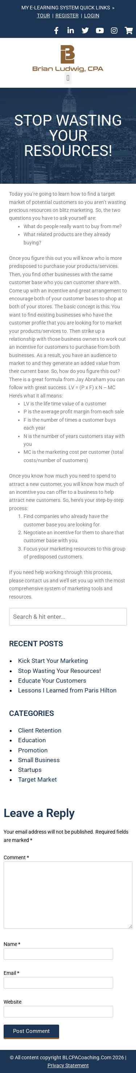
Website (12, 1002)
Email (11, 973)
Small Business (39, 760)
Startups (30, 769)
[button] (68, 78)
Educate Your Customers (52, 680)
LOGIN (91, 15)
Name (12, 944)
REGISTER (67, 15)
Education (32, 740)
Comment (16, 857)
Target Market (37, 779)
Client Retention (39, 730)
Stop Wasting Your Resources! (59, 670)
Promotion (33, 750)
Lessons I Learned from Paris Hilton (67, 690)
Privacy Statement (68, 1065)
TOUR (43, 15)
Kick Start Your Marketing (53, 660)
